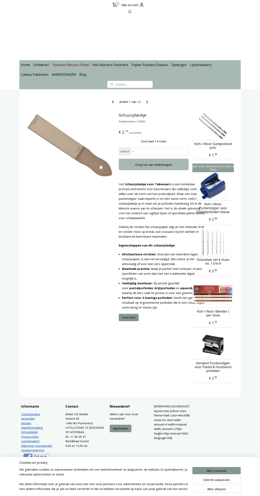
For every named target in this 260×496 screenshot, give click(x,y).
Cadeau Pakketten (34, 74)
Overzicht (128, 317)
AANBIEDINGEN (64, 74)
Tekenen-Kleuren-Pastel (70, 65)
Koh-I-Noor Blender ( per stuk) (213, 313)
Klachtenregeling (32, 428)
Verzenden (28, 418)
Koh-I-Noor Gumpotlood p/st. (213, 146)
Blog (82, 74)
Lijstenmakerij (200, 65)
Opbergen (179, 65)
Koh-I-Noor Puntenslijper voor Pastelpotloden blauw (213, 208)
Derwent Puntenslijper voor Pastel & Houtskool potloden (213, 367)
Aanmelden (120, 428)
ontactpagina (31, 414)
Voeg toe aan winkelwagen (153, 165)
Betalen (26, 423)
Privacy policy (30, 437)
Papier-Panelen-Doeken (150, 65)
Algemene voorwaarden (36, 446)
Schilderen (41, 65)
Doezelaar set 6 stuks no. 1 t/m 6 (213, 261)
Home (25, 65)
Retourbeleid (29, 432)
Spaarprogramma (32, 450)
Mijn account (132, 4)
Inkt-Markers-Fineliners (110, 65)
